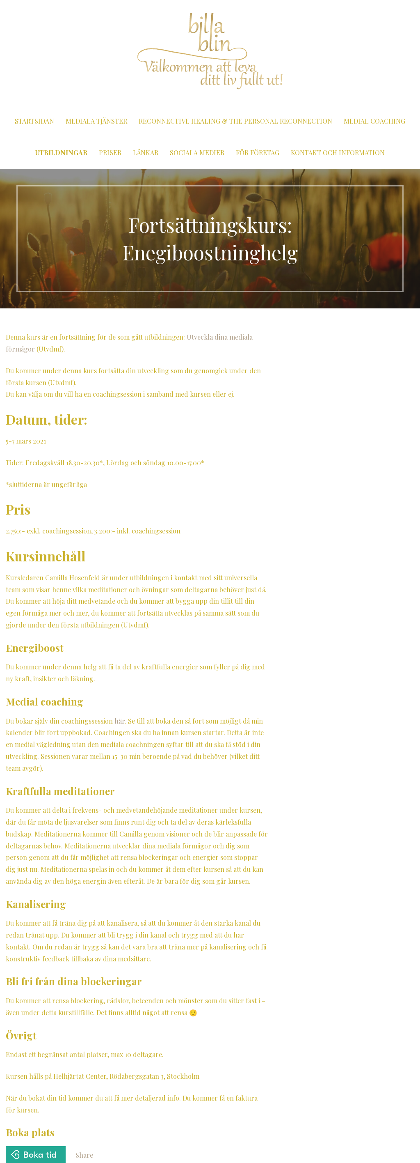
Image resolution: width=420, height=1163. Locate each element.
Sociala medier (197, 152)
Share (84, 1155)
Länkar (145, 152)
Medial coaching (374, 121)
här (119, 721)
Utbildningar (61, 152)
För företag (257, 152)
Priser (110, 152)
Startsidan (34, 121)
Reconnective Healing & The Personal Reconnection (235, 121)
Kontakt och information (338, 152)
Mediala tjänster (96, 121)
